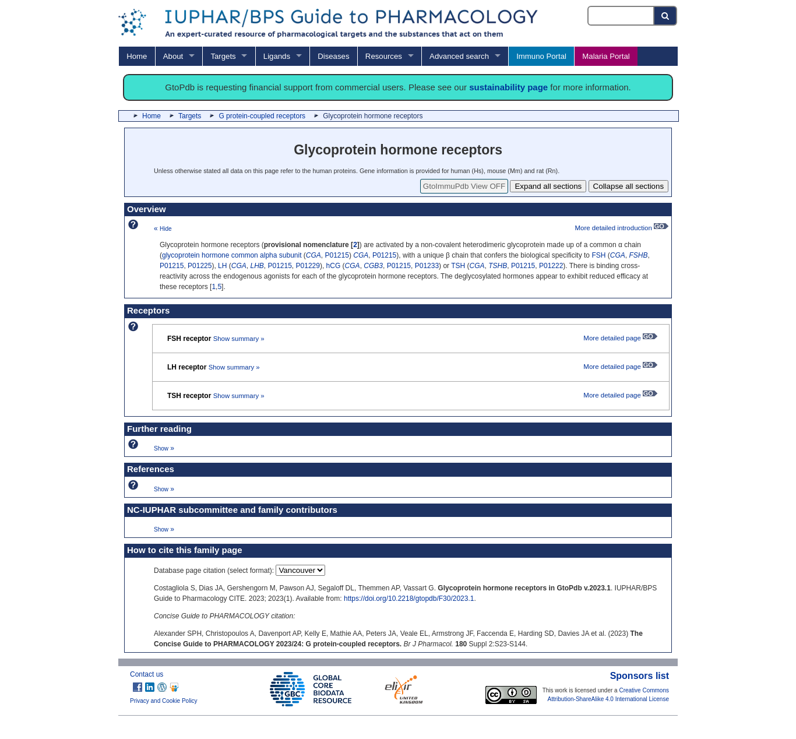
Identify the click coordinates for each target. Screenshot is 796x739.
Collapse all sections (628, 186)
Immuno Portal (541, 56)
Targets (222, 56)
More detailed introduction (621, 227)
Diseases (333, 56)
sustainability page (508, 87)
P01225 (200, 266)
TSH (458, 266)
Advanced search (459, 56)
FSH (598, 255)
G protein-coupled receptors (262, 116)
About (173, 56)
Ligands (276, 56)
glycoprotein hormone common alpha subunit (231, 255)
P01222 (551, 266)
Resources (383, 56)
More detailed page (620, 338)
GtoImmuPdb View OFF (464, 186)
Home (136, 56)
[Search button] (665, 16)
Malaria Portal (605, 56)
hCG (333, 266)
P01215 (337, 255)
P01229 (308, 266)
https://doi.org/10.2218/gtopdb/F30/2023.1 (409, 598)
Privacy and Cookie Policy (164, 701)
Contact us (146, 674)
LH (222, 266)
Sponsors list (639, 676)
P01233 (427, 266)
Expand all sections (548, 186)
